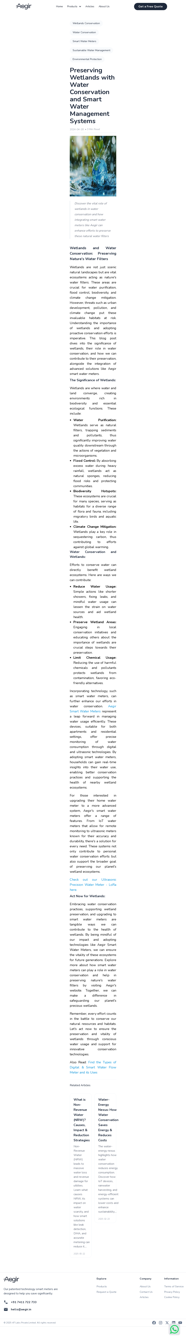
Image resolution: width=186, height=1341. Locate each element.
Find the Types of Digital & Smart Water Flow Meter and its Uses (93, 1067)
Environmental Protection (87, 59)
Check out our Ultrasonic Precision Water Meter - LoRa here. (93, 884)
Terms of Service (174, 1286)
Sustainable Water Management (91, 50)
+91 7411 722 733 (24, 1302)
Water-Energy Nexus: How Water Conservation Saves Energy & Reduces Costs (108, 1119)
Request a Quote (106, 1292)
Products (74, 6)
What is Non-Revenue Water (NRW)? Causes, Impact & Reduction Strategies (82, 1119)
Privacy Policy (172, 1292)
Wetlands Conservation (86, 23)
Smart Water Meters (84, 41)
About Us (104, 6)
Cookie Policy (171, 1297)
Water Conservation (84, 32)
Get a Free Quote (150, 7)
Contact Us (146, 1292)
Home (59, 6)
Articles (89, 6)
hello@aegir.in (21, 1309)
